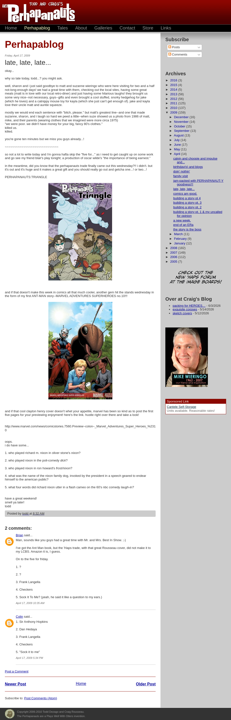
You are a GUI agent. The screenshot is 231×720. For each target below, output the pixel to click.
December (182, 117)
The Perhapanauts (36, 12)
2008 (174, 248)
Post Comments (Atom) (40, 698)
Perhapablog (37, 27)
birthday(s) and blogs (188, 167)
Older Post (146, 684)
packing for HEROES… (189, 305)
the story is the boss (187, 229)
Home (11, 27)
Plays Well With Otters (10, 714)
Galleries (103, 27)
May (177, 149)
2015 (174, 85)
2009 (174, 112)
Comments (177, 54)
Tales (62, 27)
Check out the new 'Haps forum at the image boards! (195, 278)
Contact (127, 27)
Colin (19, 616)
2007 (174, 252)
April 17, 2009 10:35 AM (30, 603)
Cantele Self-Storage (181, 407)
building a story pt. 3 (187, 202)
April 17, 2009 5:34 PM (29, 657)
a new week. (182, 220)
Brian (19, 535)
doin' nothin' (181, 171)
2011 (174, 103)
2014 (174, 89)
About (81, 27)
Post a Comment (16, 671)
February (181, 238)
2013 (174, 94)
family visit (180, 176)
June (178, 144)
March (179, 234)
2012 (174, 99)
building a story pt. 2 (187, 207)
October (180, 126)
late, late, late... (184, 189)
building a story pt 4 (187, 198)
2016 (174, 80)
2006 (174, 257)
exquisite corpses (185, 309)
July (177, 140)
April (177, 154)
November (182, 122)
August (179, 135)
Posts (174, 47)
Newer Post (15, 684)
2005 (174, 261)
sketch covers (182, 313)
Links (165, 27)
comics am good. (185, 193)
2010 (174, 108)
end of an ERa (183, 225)
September (182, 131)
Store (147, 27)
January (180, 243)
